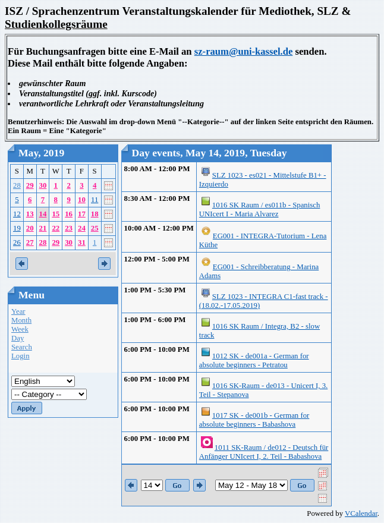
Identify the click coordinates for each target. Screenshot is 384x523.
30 (43, 185)
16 (69, 214)
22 (55, 228)
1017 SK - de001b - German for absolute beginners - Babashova (254, 420)
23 (69, 228)
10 (82, 200)
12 (17, 214)
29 (30, 185)
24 (82, 228)
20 (30, 228)
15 (55, 214)
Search (21, 347)
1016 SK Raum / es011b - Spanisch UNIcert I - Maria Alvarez (259, 209)
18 (95, 214)
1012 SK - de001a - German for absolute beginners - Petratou (254, 360)
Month (21, 320)
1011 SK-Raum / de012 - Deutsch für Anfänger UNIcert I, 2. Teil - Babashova (263, 452)
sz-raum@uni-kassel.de (243, 51)
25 (95, 228)
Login (20, 356)
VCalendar (361, 513)
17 (82, 214)
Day (17, 338)
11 (94, 200)
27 (30, 242)
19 (17, 228)
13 (30, 214)
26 (17, 242)
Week (20, 329)
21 (43, 228)
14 (43, 214)
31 (82, 242)
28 (17, 185)
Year (18, 311)
